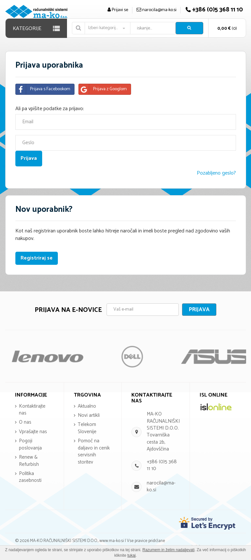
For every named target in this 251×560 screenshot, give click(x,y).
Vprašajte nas (33, 432)
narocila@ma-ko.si (161, 486)
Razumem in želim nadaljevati (168, 550)
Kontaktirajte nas (32, 409)
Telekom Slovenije (87, 427)
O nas (25, 422)
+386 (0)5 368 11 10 (162, 465)
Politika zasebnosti (30, 476)
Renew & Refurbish (29, 460)
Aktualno (87, 406)
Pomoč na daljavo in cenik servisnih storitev (94, 451)
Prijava (199, 309)
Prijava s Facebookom (43, 89)
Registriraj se (37, 258)
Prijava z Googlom (103, 89)
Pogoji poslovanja (30, 444)
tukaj (131, 555)
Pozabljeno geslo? (216, 173)
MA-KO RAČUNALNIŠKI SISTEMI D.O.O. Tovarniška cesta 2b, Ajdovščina (163, 431)
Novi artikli (89, 415)
